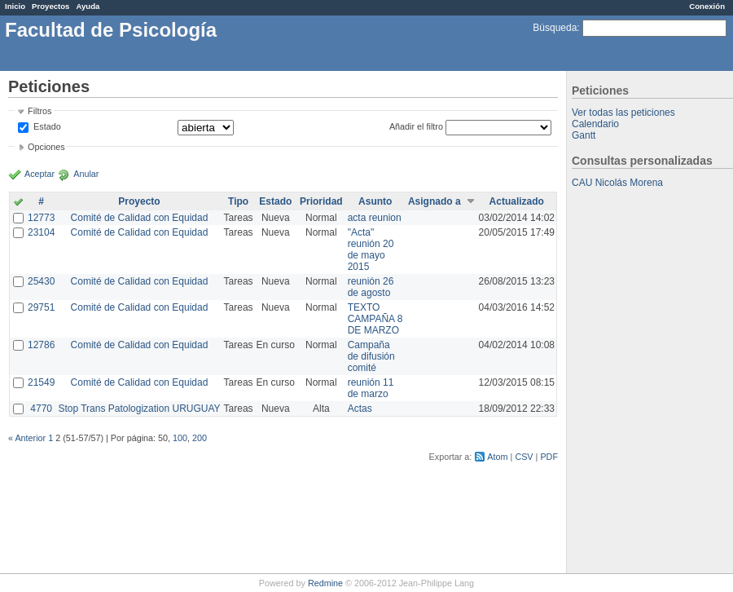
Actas (360, 408)
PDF (549, 457)
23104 (41, 232)
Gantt (583, 135)
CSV (524, 457)
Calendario (595, 124)
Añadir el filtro (416, 126)
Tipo (238, 201)
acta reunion (375, 217)
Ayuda (87, 6)
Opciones (46, 147)
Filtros (39, 111)
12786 (41, 345)
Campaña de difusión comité (371, 356)
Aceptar (39, 174)
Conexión (707, 6)
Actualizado (516, 201)
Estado (47, 126)
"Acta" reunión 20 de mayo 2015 (371, 249)
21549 (41, 382)
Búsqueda (555, 27)
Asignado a (434, 201)
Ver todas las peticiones (623, 112)
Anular (86, 174)
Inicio (15, 6)
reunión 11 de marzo (371, 388)
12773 (41, 217)
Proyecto (139, 201)
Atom (497, 457)
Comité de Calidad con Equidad (139, 217)
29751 (41, 307)
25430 (41, 281)
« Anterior (27, 438)
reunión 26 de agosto (371, 287)
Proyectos (50, 6)
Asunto (375, 201)
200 (199, 438)
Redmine (325, 583)
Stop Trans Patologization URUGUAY (139, 408)
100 (180, 438)
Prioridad (321, 201)
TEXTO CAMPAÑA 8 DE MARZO (375, 319)
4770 (41, 408)
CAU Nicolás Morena (617, 182)
